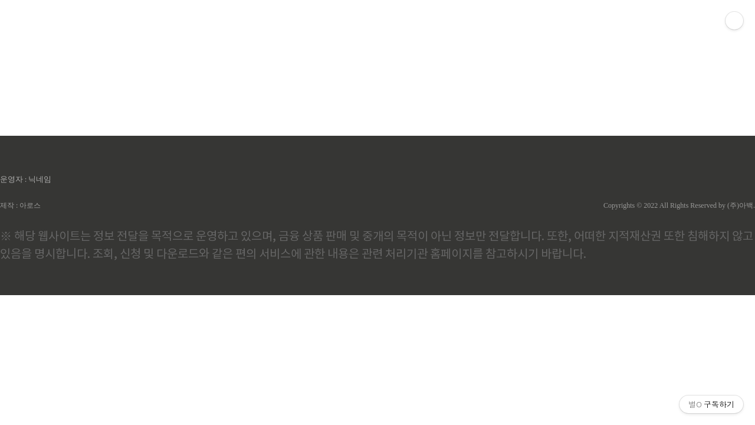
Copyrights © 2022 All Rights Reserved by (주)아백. (679, 205)
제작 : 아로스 (20, 205)
